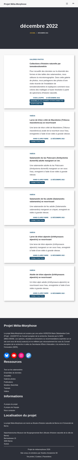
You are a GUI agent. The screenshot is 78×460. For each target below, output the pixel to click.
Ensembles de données (12, 373)
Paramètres (47, 457)
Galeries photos (40, 59)
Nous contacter (9, 410)
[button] (72, 4)
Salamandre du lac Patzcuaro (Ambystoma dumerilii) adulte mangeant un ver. (47, 166)
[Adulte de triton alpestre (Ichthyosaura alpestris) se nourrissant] (16, 294)
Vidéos (35, 115)
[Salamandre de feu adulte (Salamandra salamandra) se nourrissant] (16, 215)
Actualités (7, 376)
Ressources (13, 361)
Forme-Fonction (40, 147)
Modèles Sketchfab (11, 385)
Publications (8, 382)
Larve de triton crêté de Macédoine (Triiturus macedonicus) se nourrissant (50, 122)
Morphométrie (39, 103)
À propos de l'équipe (11, 407)
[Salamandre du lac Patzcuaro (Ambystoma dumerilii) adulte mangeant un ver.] (16, 175)
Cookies (38, 457)
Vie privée (30, 457)
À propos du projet (10, 404)
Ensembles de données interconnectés (49, 100)
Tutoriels (7, 388)
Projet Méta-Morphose (20, 3)
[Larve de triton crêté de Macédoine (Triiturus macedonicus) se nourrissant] (16, 131)
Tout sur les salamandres (13, 370)
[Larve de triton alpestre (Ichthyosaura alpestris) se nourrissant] (16, 255)
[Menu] (67, 4)
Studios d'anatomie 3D (49, 453)
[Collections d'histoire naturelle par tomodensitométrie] (16, 81)
